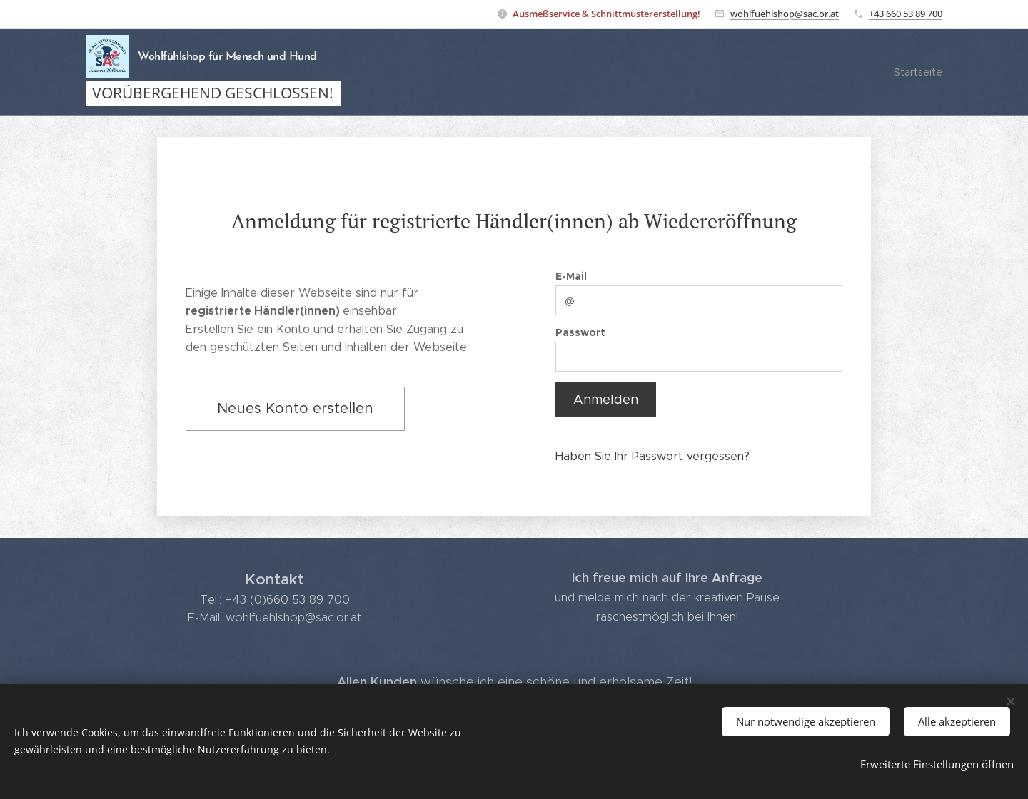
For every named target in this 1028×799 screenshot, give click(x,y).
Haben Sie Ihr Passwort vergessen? (652, 455)
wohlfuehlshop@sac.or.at (784, 13)
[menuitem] (916, 72)
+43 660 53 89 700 (905, 13)
